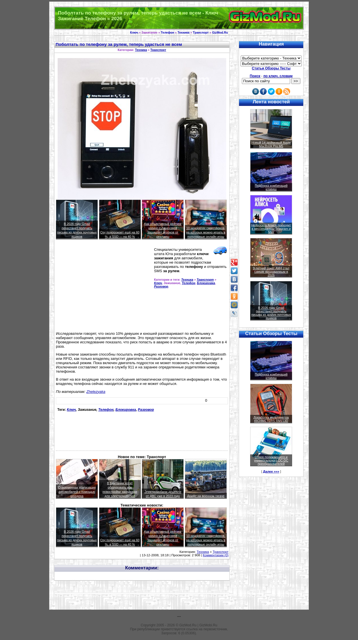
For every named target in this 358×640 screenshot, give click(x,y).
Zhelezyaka (95, 391)
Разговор (161, 286)
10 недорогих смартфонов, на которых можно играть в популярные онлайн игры (206, 232)
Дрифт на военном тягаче (205, 496)
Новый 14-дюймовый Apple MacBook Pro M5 (271, 144)
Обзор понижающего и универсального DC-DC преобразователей (271, 460)
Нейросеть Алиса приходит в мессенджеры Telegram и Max (271, 228)
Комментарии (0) (215, 555)
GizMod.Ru (220, 32)
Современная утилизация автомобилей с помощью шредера (77, 492)
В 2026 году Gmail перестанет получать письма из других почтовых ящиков (271, 313)
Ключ (134, 32)
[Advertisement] (104, 288)
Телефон (167, 32)
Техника (183, 32)
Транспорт (201, 32)
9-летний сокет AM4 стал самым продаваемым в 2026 (271, 271)
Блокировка (206, 283)
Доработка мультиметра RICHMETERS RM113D (271, 419)
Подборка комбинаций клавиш (271, 187)
